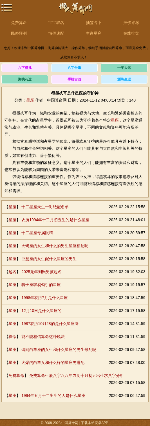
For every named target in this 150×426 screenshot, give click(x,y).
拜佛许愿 (131, 22)
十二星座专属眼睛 (37, 232)
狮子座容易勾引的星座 (41, 284)
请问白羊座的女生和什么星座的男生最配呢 (58, 349)
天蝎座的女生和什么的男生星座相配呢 (54, 245)
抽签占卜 (94, 22)
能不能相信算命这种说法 (43, 336)
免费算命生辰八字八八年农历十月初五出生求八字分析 (76, 375)
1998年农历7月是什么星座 (44, 297)
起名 (12, 271)
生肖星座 (94, 33)
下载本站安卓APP (94, 423)
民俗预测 (19, 33)
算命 (12, 336)
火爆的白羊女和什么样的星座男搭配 (52, 362)
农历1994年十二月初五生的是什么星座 (55, 220)
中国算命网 (75, 11)
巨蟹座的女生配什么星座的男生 (49, 258)
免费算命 (19, 22)
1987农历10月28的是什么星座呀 (49, 323)
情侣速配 (56, 33)
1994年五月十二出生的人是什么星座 (53, 395)
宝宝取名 (56, 22)
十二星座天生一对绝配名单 (45, 207)
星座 (30, 100)
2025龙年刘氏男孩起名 (41, 271)
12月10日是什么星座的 (41, 310)
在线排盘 (131, 33)
